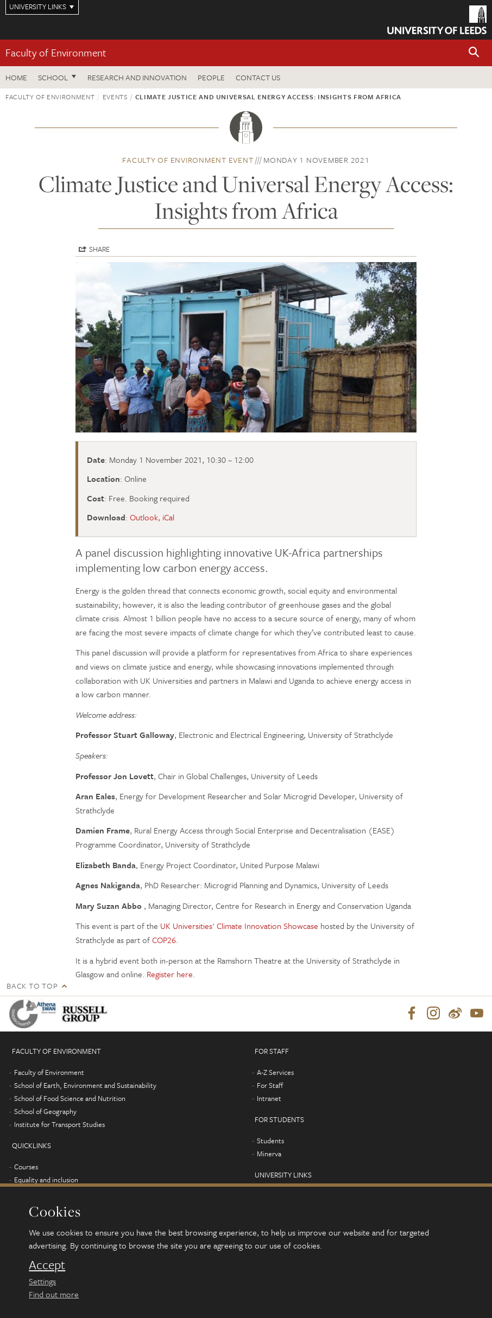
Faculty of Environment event (187, 159)
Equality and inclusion (46, 1180)
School (53, 77)
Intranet (269, 1098)
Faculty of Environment (55, 52)
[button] (474, 53)
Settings (42, 1281)
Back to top (32, 985)
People (211, 77)
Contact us (258, 77)
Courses (26, 1167)
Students (270, 1141)
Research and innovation (137, 77)
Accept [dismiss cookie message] (47, 1264)
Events (115, 96)
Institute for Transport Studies (59, 1124)
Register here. (171, 974)
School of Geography (45, 1111)
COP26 (164, 940)
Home (16, 77)
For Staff (270, 1085)
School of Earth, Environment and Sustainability (85, 1085)
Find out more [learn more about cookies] (54, 1294)
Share (99, 249)
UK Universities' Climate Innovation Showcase (239, 926)
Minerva (269, 1154)
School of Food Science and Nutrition (69, 1098)
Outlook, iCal (152, 517)
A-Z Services (275, 1072)
